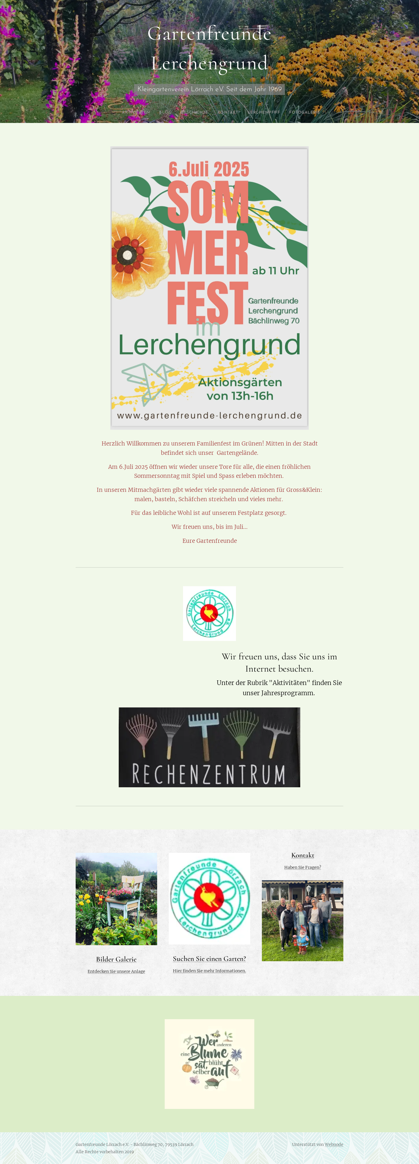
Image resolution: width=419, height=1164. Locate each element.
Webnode (334, 1144)
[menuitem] (101, 112)
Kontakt (302, 855)
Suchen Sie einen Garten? (209, 958)
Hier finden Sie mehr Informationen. (209, 970)
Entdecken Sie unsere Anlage (116, 971)
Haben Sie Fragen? (302, 867)
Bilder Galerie (116, 959)
